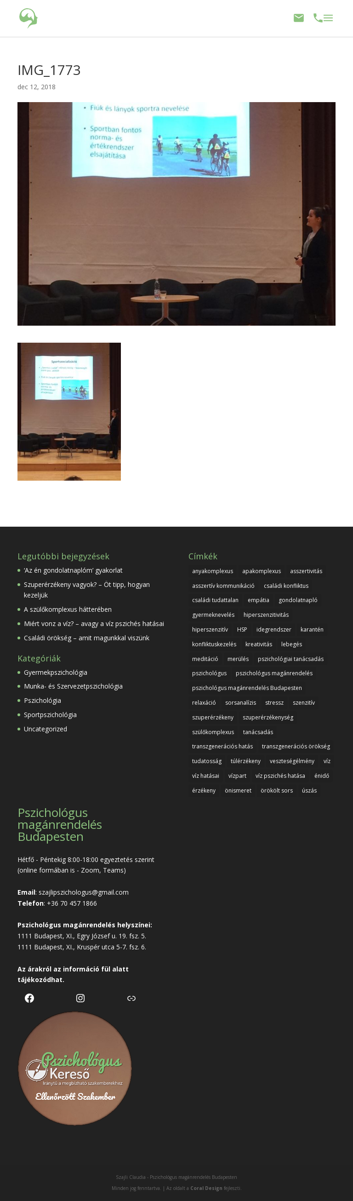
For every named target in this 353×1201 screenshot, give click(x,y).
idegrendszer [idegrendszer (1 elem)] (273, 629)
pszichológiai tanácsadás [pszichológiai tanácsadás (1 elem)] (291, 659)
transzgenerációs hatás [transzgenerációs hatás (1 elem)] (222, 746)
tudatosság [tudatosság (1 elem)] (207, 761)
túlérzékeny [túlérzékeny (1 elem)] (246, 761)
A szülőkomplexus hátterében (68, 609)
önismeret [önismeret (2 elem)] (238, 790)
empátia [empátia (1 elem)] (258, 600)
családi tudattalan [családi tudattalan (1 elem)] (215, 600)
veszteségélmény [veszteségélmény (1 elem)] (292, 761)
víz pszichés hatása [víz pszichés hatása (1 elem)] (280, 776)
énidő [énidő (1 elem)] (321, 776)
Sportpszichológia (50, 714)
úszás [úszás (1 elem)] (309, 790)
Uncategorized (45, 728)
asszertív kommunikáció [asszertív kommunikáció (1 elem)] (223, 586)
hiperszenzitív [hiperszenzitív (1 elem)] (210, 629)
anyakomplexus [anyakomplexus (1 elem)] (212, 571)
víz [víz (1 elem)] (327, 761)
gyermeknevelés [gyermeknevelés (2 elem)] (213, 615)
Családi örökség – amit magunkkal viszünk (86, 637)
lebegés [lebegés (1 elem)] (291, 644)
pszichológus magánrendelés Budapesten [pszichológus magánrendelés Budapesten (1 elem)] (247, 688)
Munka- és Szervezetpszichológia (73, 686)
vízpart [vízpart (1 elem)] (237, 776)
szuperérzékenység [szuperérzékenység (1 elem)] (268, 717)
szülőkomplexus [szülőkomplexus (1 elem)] (213, 732)
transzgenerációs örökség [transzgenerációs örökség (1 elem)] (296, 746)
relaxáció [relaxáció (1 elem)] (204, 703)
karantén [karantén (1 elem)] (312, 629)
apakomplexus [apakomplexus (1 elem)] (261, 571)
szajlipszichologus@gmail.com (84, 892)
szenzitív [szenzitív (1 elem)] (304, 703)
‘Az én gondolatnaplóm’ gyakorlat (73, 570)
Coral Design (206, 1188)
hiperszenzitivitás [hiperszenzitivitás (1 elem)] (266, 615)
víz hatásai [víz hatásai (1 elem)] (205, 776)
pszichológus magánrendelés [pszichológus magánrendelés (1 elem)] (274, 673)
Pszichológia (42, 700)
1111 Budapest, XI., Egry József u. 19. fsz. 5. (81, 935)
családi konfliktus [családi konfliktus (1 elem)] (286, 586)
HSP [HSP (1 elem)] (242, 629)
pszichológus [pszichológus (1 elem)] (209, 673)
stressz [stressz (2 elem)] (274, 703)
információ (81, 969)
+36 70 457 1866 (72, 903)
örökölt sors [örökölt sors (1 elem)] (277, 790)
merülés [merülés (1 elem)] (238, 659)
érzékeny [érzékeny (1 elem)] (204, 790)
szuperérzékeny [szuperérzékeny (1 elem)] (212, 717)
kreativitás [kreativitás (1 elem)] (258, 644)
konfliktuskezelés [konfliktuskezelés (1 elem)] (214, 644)
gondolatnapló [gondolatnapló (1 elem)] (298, 600)
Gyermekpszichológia (55, 672)
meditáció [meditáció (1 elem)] (205, 659)
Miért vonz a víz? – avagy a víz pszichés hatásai (94, 623)
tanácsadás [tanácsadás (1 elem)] (258, 732)
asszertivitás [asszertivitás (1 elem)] (306, 571)
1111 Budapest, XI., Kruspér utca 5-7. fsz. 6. (81, 946)
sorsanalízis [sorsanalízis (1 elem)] (240, 703)
